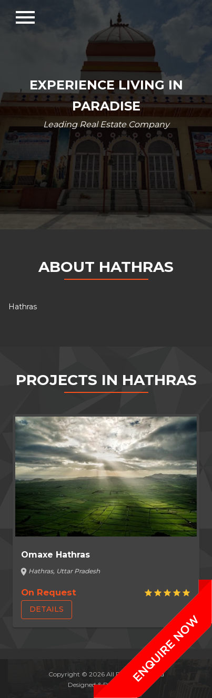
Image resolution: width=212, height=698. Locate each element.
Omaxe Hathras (55, 555)
